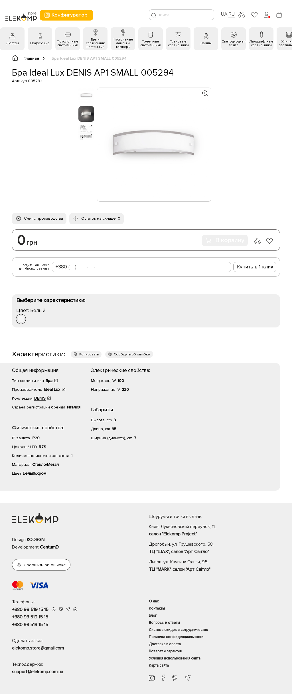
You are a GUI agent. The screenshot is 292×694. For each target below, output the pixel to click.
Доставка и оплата (165, 644)
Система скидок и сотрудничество (178, 630)
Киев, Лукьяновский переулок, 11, (214, 531)
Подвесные (40, 43)
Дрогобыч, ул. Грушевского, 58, (214, 548)
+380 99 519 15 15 (30, 609)
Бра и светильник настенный (95, 43)
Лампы (206, 43)
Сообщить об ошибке (132, 354)
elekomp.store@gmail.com (38, 648)
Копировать (89, 354)
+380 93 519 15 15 (30, 617)
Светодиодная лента (234, 43)
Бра (49, 380)
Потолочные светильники (67, 43)
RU (231, 14)
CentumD (49, 547)
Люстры (12, 43)
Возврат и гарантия (165, 651)
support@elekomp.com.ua (37, 672)
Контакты (157, 608)
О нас (154, 601)
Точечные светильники (150, 43)
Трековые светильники (178, 43)
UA (224, 14)
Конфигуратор (66, 15)
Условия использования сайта (174, 658)
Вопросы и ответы (164, 622)
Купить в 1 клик (255, 267)
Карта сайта (159, 665)
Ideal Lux (52, 389)
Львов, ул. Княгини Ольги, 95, (214, 566)
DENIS (40, 398)
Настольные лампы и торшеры (123, 43)
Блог (153, 615)
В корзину (224, 240)
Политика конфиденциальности (176, 637)
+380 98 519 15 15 (30, 625)
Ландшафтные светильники (261, 43)
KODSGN (35, 540)
